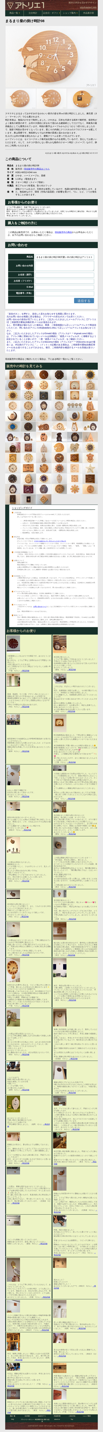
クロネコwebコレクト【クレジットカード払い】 (50, 541)
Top (72, 1419)
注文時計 (33, 13)
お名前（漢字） (25, 275)
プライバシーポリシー (27, 1419)
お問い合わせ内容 (24, 266)
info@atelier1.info (88, 7)
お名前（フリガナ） (23, 281)
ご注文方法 (72, 1416)
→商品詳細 (25, 671)
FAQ (12, 1419)
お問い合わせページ (40, 606)
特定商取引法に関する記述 (42, 1420)
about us (57, 1419)
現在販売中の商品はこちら (37, 169)
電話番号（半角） (24, 293)
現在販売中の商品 (63, 232)
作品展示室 (88, 13)
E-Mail (30, 287)
